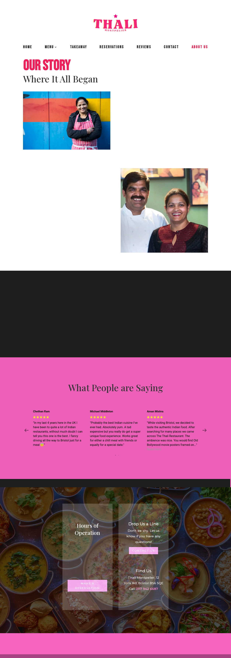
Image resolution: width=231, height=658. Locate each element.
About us (200, 47)
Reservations (111, 47)
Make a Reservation (87, 586)
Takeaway (78, 47)
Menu (49, 47)
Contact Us (143, 550)
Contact (171, 47)
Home (27, 47)
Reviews (144, 47)
